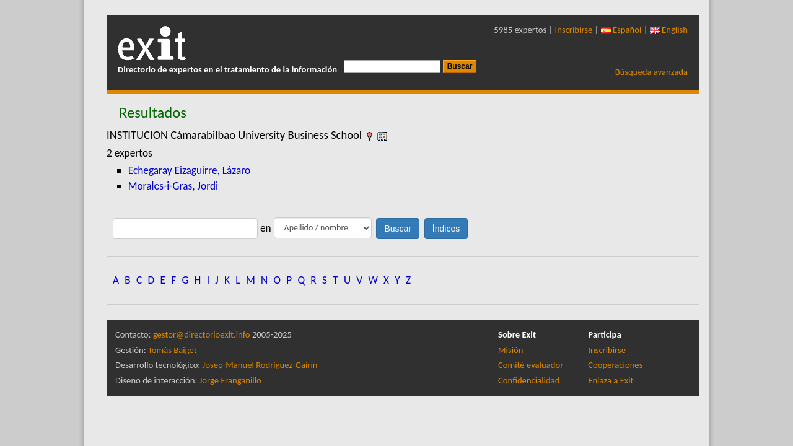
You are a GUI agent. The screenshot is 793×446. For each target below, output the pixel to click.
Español (621, 29)
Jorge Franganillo (230, 380)
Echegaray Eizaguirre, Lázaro (189, 170)
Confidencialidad (528, 380)
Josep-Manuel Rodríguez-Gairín (260, 364)
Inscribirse (574, 29)
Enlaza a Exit (610, 380)
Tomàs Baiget (172, 350)
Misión (510, 350)
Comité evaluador (530, 364)
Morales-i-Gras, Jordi (173, 186)
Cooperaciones (615, 364)
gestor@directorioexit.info (201, 334)
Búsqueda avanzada (651, 71)
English (669, 29)
